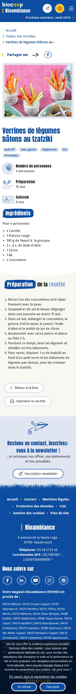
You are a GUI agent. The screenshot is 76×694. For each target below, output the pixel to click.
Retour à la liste (24, 388)
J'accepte (52, 687)
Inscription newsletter (38, 474)
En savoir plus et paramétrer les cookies (38, 676)
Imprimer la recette (28, 401)
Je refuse (24, 687)
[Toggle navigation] (71, 9)
